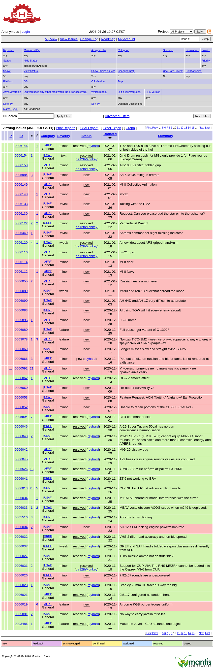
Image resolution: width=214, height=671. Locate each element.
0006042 (21, 449)
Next (201, 127)
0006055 (21, 281)
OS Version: (98, 81)
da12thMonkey (86, 159)
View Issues (69, 39)
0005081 (21, 614)
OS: (26, 81)
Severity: (168, 50)
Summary (165, 136)
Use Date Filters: (173, 70)
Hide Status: (31, 60)
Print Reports (65, 128)
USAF (48, 155)
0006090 (21, 300)
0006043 (21, 436)
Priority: (206, 60)
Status (86, 136)
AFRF (48, 145)
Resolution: (192, 50)
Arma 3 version (12, 91)
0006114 (21, 262)
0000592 (21, 368)
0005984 (21, 175)
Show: (7, 70)
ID (21, 136)
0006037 (21, 546)
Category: (123, 50)
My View (51, 39)
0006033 (21, 507)
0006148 (21, 194)
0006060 (21, 388)
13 (185, 127)
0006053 (21, 397)
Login (26, 32)
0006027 (21, 556)
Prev (155, 127)
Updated (110, 134)
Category (48, 136)
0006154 (21, 155)
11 (178, 127)
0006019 (21, 604)
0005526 (21, 469)
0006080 (21, 330)
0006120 (21, 242)
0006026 (21, 575)
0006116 (21, 252)
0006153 (21, 165)
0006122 (21, 223)
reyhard (93, 146)
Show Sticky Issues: (103, 70)
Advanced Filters (117, 116)
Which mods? (99, 91)
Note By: (8, 103)
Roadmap (108, 39)
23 (31, 488)
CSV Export (89, 128)
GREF (48, 222)
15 (192, 127)
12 (182, 127)
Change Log (89, 39)
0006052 (21, 407)
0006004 (21, 527)
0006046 (21, 426)
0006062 (21, 378)
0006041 (21, 478)
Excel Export (112, 128)
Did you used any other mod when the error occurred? (55, 91)
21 (31, 368)
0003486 (21, 624)
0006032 (21, 536)
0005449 (21, 233)
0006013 (21, 488)
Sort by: (95, 103)
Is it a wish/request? (129, 91)
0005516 (21, 517)
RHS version (153, 91)
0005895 (21, 320)
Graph (130, 128)
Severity (63, 136)
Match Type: (10, 108)
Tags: (121, 81)
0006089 (21, 291)
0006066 (21, 359)
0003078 (21, 339)
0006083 (21, 310)
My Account (126, 39)
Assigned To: (98, 50)
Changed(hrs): (126, 70)
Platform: (8, 81)
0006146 (21, 146)
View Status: (31, 70)
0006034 (21, 498)
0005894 (21, 417)
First (149, 127)
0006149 (21, 184)
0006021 (21, 595)
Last (207, 127)
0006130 (21, 213)
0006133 (21, 204)
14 (189, 127)
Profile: (206, 50)
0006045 (21, 459)
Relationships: (193, 70)
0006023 (21, 585)
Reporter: (8, 50)
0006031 (21, 566)
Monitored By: (32, 50)
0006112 (21, 271)
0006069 (21, 349)
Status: (7, 60)
